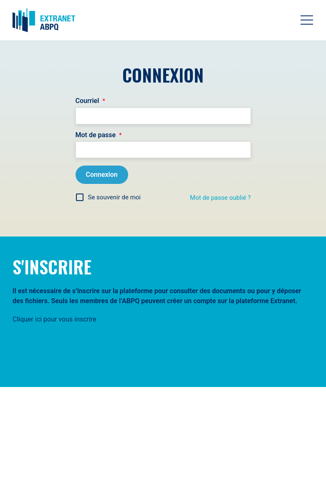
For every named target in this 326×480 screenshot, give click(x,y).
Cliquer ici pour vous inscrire (54, 319)
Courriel (90, 101)
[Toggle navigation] (306, 20)
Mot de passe (99, 135)
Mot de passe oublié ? (220, 197)
